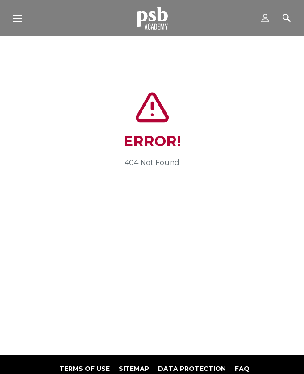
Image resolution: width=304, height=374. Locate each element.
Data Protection (192, 369)
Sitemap (134, 369)
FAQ (242, 369)
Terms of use (84, 369)
